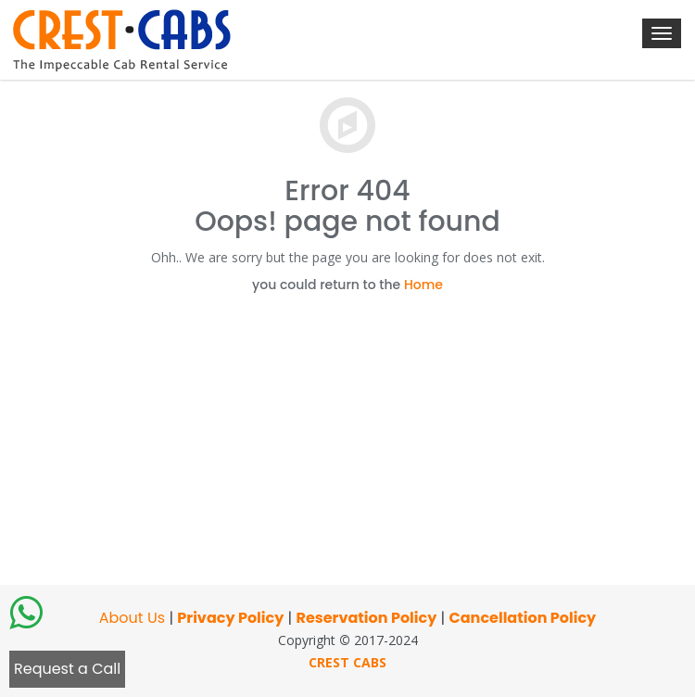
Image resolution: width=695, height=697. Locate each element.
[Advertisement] (347, 431)
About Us (132, 617)
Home (423, 284)
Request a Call (67, 668)
